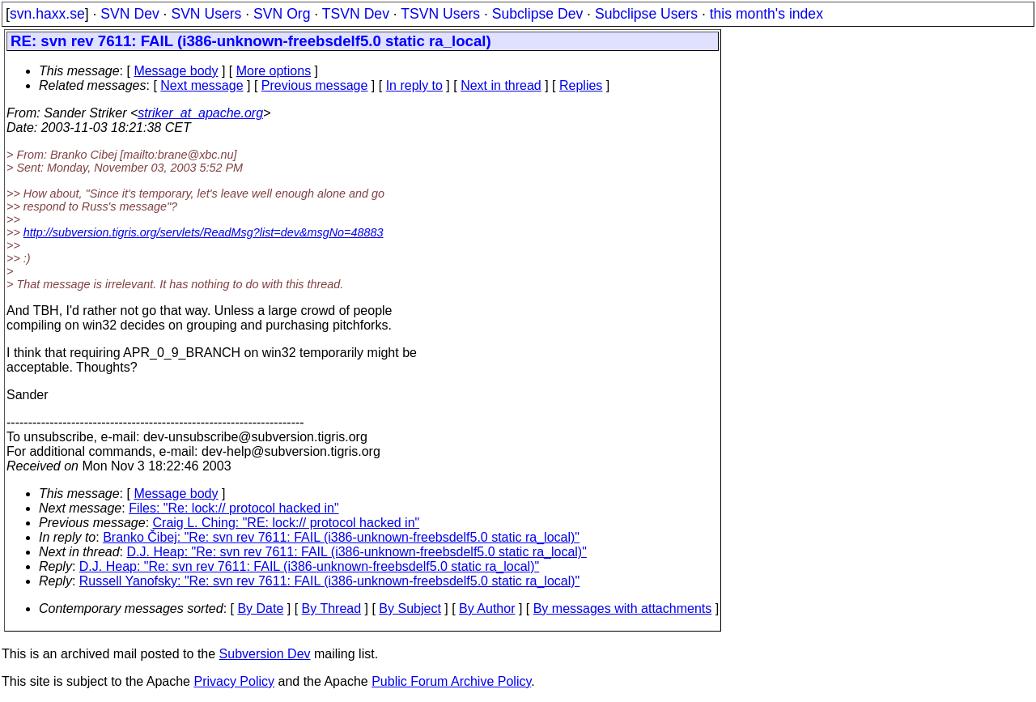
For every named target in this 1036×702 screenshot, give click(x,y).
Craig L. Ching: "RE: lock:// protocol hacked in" (286, 523)
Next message (201, 85)
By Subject (409, 608)
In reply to (414, 85)
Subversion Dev (265, 654)
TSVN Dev (355, 14)
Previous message (314, 85)
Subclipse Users (646, 14)
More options (274, 71)
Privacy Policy (233, 681)
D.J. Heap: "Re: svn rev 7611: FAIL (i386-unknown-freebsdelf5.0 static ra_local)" (357, 552)
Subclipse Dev (537, 14)
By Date (260, 608)
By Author (487, 608)
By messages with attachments (622, 608)
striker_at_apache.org (200, 113)
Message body (176, 71)
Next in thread (501, 85)
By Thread (332, 608)
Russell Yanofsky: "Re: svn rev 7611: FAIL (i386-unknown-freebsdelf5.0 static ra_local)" (329, 581)
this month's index (766, 14)
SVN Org (281, 14)
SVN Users (206, 14)
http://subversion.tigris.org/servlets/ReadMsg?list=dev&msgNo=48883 (203, 232)
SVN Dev (129, 14)
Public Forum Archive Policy (451, 681)
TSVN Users (440, 14)
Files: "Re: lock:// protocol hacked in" (233, 508)
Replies (580, 85)
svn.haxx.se (47, 14)
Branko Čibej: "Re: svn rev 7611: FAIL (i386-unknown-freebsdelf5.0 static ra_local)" (341, 537)
